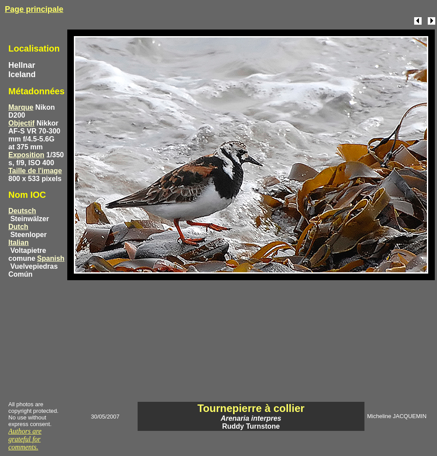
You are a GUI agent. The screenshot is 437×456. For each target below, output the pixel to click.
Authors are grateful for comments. (24, 439)
